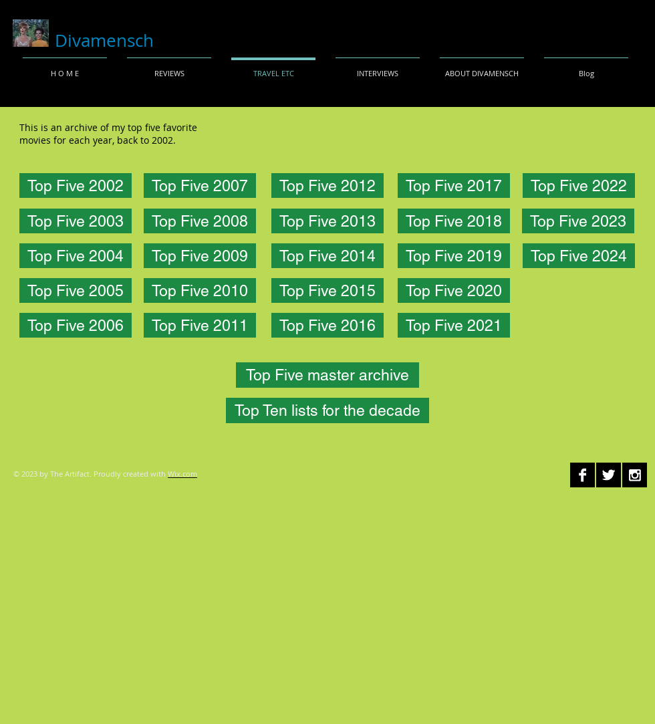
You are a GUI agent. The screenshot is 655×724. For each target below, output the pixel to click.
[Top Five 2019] (454, 255)
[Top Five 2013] (327, 221)
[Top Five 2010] (200, 290)
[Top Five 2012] (327, 185)
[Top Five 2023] (578, 221)
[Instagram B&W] (634, 475)
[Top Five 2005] (75, 290)
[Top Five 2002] (75, 185)
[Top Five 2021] (454, 325)
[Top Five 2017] (454, 185)
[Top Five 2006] (75, 325)
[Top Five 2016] (327, 325)
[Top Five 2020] (454, 290)
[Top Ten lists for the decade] (327, 410)
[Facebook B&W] (582, 475)
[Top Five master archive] (327, 375)
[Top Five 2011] (200, 325)
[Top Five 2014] (327, 255)
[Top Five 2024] (579, 255)
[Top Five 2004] (75, 255)
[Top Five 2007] (200, 185)
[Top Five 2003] (75, 221)
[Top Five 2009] (200, 255)
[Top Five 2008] (200, 221)
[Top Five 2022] (579, 185)
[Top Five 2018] (454, 221)
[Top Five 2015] (327, 290)
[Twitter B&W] (608, 475)
